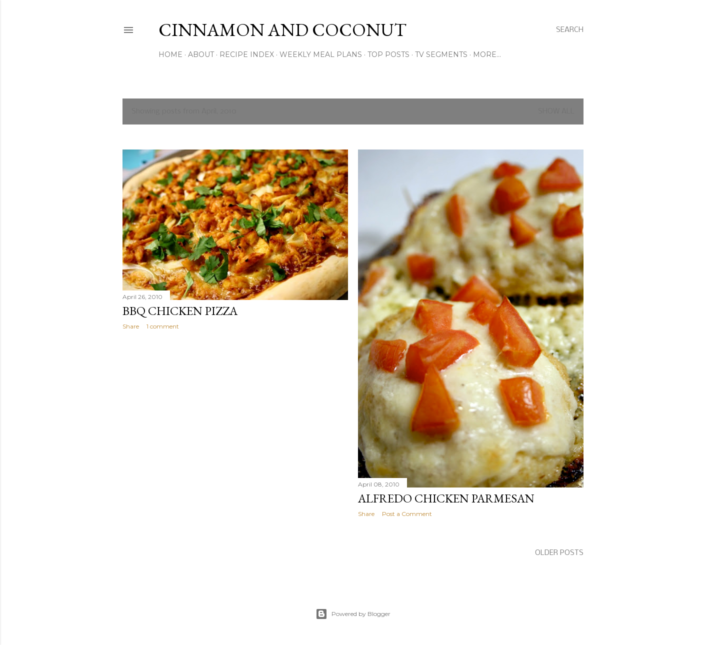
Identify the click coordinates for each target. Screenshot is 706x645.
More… (487, 54)
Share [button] (130, 326)
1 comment (162, 326)
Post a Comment (407, 514)
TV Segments (441, 54)
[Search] (570, 30)
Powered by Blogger (353, 614)
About (201, 54)
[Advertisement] (235, 425)
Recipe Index (247, 54)
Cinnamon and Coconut (282, 30)
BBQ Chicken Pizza (180, 310)
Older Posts (559, 553)
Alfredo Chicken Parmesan (446, 498)
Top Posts (389, 54)
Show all (556, 112)
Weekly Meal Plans (321, 54)
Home (170, 54)
